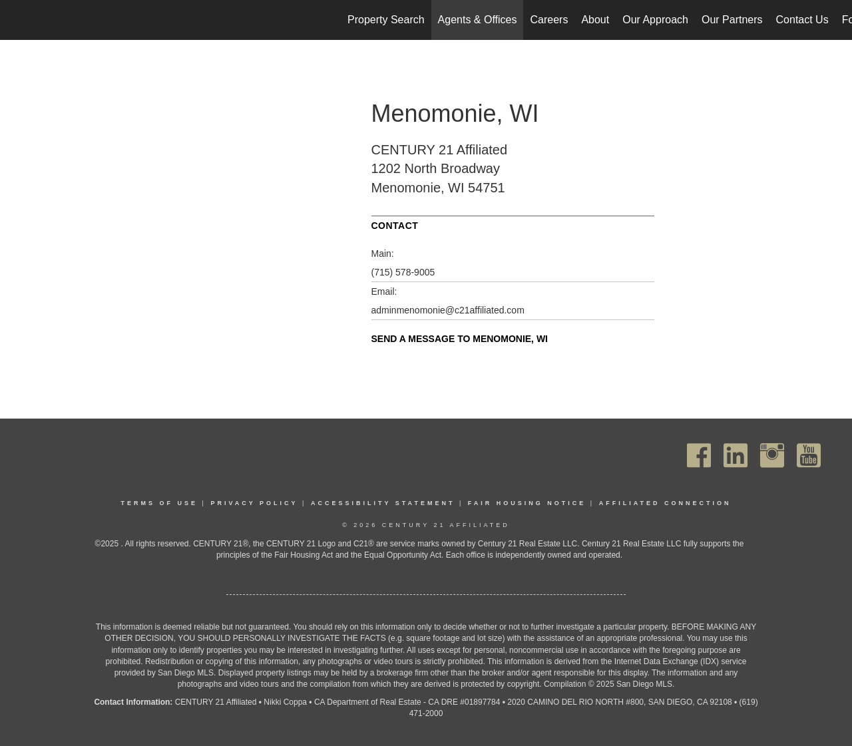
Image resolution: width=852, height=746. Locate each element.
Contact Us (802, 19)
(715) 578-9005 (403, 272)
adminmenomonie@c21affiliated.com (448, 310)
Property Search (386, 19)
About (595, 19)
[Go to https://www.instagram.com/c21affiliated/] (772, 455)
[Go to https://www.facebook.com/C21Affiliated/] (699, 455)
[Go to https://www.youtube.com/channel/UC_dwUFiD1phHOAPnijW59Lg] (808, 455)
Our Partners (732, 19)
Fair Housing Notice (527, 503)
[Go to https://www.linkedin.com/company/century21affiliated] (735, 455)
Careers (549, 19)
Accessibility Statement (383, 503)
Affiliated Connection (665, 503)
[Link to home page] (17, 20)
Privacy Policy (254, 503)
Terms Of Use (159, 503)
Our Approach (655, 19)
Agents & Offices (477, 19)
